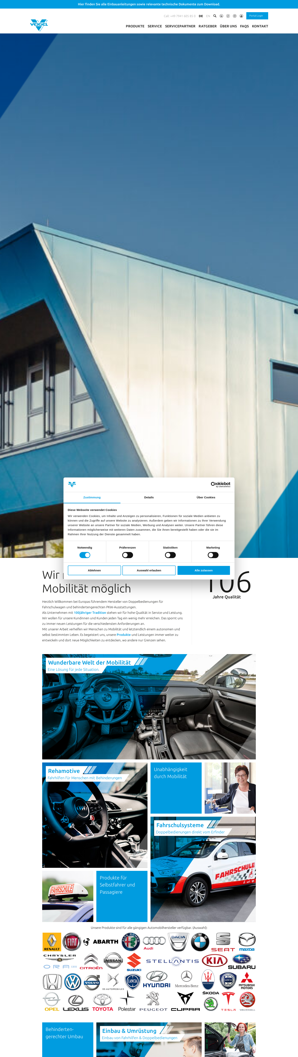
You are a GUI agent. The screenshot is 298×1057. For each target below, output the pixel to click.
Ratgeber (208, 26)
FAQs (244, 26)
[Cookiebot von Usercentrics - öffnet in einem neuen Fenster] (213, 485)
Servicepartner (180, 26)
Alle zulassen (204, 570)
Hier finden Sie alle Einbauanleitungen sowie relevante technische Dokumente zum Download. (149, 4)
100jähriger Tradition (90, 667)
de (201, 16)
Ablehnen (94, 570)
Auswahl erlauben (149, 570)
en (208, 16)
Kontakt (260, 26)
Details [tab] (149, 497)
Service (155, 26)
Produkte (135, 26)
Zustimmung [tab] (92, 497)
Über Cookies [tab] (206, 497)
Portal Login (256, 15)
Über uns (228, 26)
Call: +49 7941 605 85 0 (180, 16)
